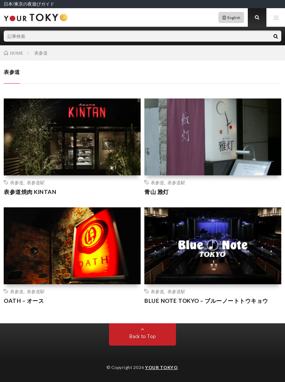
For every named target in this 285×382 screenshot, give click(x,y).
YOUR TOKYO (161, 367)
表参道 (16, 182)
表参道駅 (36, 182)
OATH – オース (24, 300)
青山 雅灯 (156, 191)
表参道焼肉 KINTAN (30, 191)
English (233, 17)
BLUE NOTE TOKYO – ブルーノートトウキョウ (206, 300)
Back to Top (142, 336)
